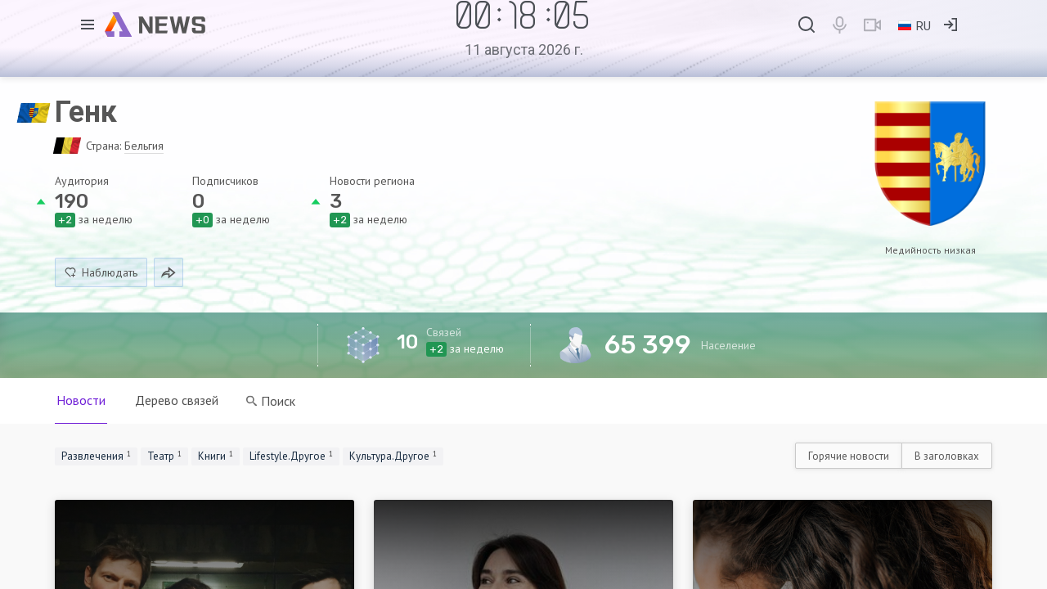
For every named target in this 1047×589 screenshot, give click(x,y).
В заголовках (946, 456)
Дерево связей (176, 400)
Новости (81, 400)
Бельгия (144, 145)
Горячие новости (848, 456)
